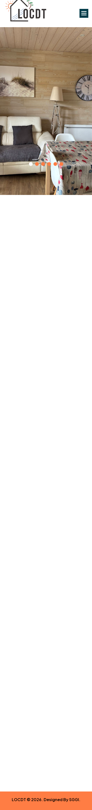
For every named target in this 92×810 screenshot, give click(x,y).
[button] (83, 13)
